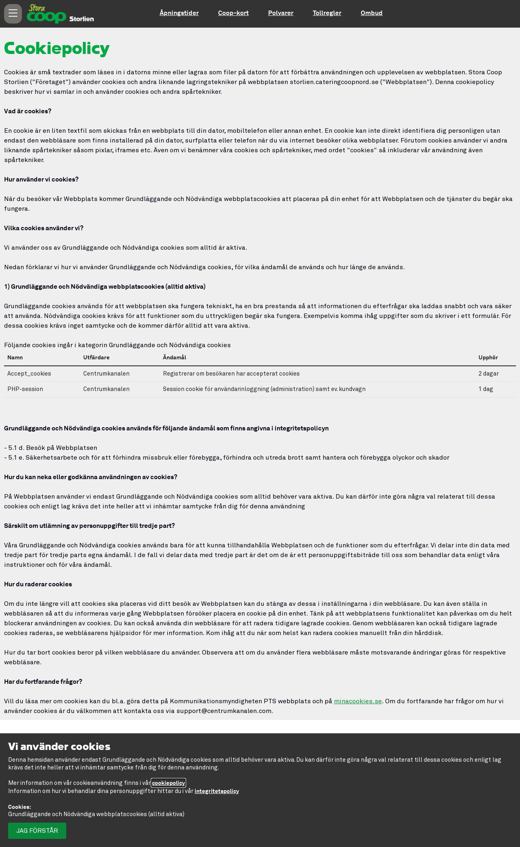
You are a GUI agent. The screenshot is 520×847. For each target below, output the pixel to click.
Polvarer (280, 13)
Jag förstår (37, 831)
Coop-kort (233, 13)
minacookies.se (358, 701)
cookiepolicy (168, 782)
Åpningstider (179, 13)
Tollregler (327, 13)
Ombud (372, 13)
